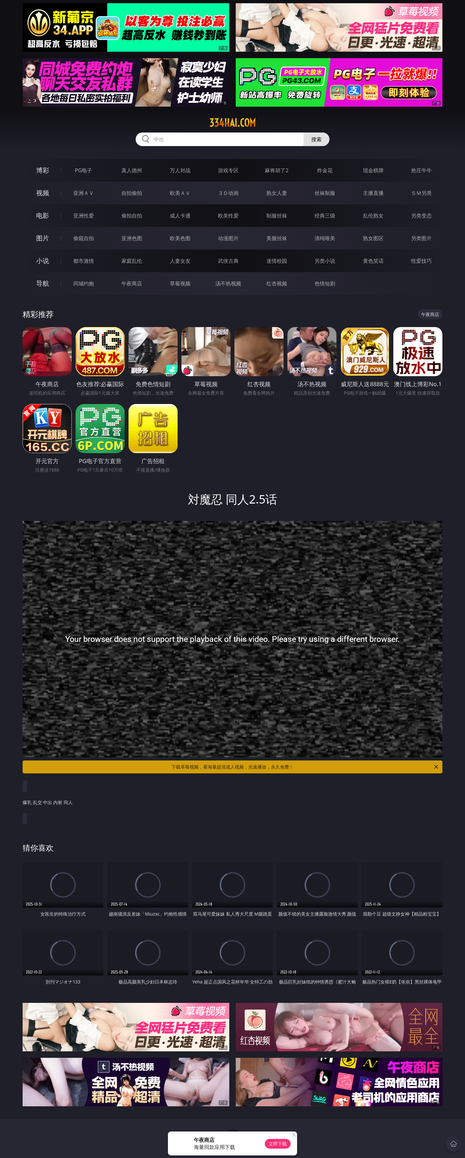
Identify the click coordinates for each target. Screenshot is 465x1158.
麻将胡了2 (276, 170)
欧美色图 (180, 238)
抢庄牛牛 (421, 170)
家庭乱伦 (131, 260)
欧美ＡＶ (180, 193)
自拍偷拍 (131, 193)
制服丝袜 (276, 215)
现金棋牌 (373, 170)
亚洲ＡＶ (83, 193)
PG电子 (83, 170)
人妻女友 (180, 260)
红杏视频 (276, 283)
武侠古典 (228, 260)
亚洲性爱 (83, 215)
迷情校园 (276, 260)
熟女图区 (373, 238)
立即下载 (278, 1144)
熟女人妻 (276, 193)
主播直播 (373, 193)
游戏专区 (228, 170)
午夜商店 (131, 283)
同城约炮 (83, 283)
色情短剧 (325, 283)
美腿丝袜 (276, 238)
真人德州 (131, 170)
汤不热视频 (228, 283)
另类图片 (421, 238)
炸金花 (325, 170)
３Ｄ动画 (228, 193)
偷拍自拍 (131, 215)
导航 (42, 283)
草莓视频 (180, 283)
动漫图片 (228, 238)
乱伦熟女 (373, 215)
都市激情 (83, 260)
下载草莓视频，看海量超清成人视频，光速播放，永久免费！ (305, 767)
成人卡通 (180, 215)
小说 (42, 260)
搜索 (316, 139)
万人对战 (180, 170)
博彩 (42, 170)
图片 (42, 238)
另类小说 (325, 260)
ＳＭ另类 (421, 193)
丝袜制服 (325, 193)
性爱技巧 (421, 260)
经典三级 (325, 215)
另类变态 (421, 215)
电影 (42, 215)
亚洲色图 (131, 238)
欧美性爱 (228, 215)
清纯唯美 (325, 238)
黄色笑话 (373, 260)
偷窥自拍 (83, 238)
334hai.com (232, 122)
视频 (42, 192)
